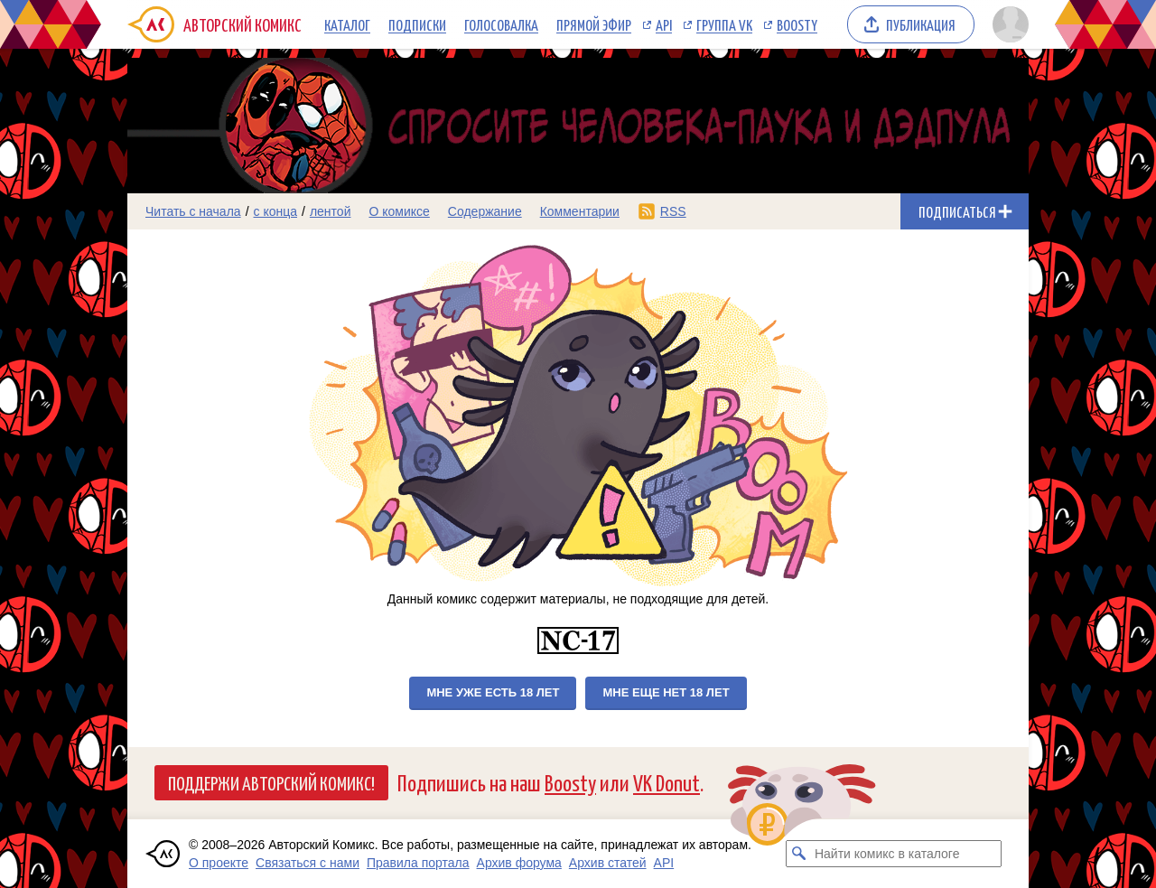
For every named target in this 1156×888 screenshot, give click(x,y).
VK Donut (666, 782)
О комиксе (398, 211)
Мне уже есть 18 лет (492, 692)
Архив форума (519, 862)
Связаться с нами (307, 862)
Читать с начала (193, 211)
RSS (673, 211)
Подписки (417, 24)
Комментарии (580, 211)
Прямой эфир (593, 24)
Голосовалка (501, 24)
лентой (330, 211)
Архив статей (608, 862)
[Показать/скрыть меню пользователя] (1007, 24)
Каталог (347, 24)
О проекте (218, 862)
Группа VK (724, 24)
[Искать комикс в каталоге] (799, 853)
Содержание (485, 211)
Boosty (797, 24)
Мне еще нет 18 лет (665, 692)
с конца (276, 211)
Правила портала (418, 862)
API (664, 24)
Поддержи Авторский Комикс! (271, 782)
